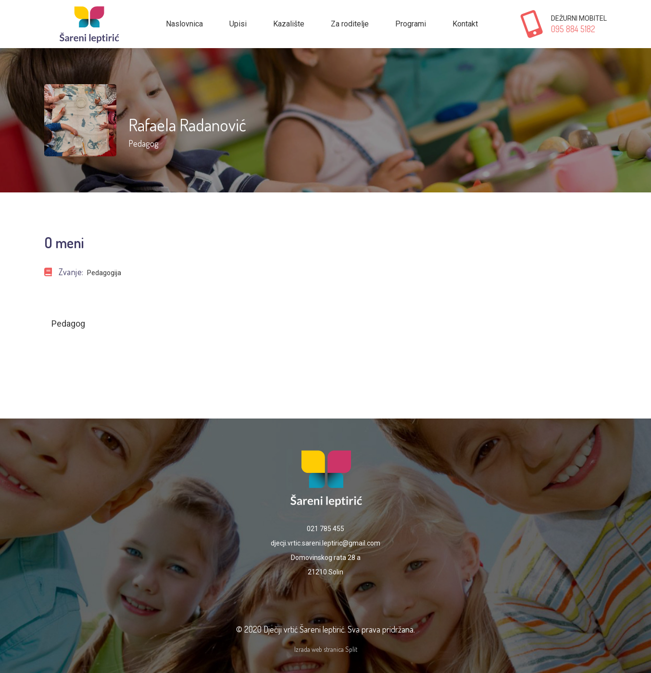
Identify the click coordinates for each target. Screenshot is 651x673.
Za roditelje (350, 23)
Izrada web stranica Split (325, 649)
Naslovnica (184, 23)
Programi (410, 23)
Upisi (238, 23)
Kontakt (465, 23)
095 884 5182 (573, 29)
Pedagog (143, 143)
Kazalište (288, 23)
